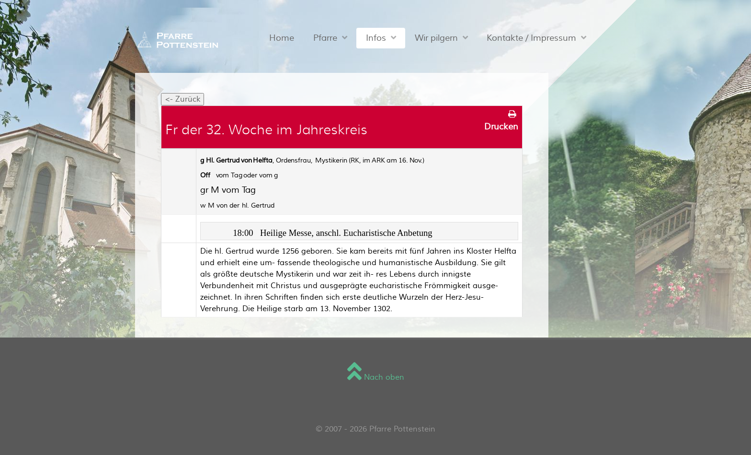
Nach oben (375, 377)
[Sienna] (175, 39)
